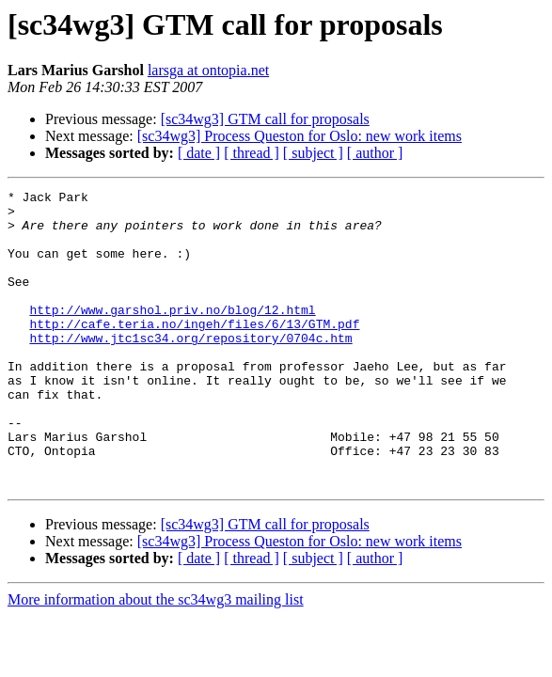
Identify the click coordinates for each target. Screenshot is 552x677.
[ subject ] (313, 153)
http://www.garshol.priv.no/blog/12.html (172, 334)
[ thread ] (251, 153)
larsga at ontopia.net (208, 70)
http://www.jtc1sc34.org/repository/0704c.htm (190, 368)
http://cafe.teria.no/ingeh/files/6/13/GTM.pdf (194, 351)
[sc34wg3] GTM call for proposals (265, 119)
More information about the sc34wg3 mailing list (156, 659)
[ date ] (199, 153)
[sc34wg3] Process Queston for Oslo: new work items (299, 136)
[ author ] (375, 153)
